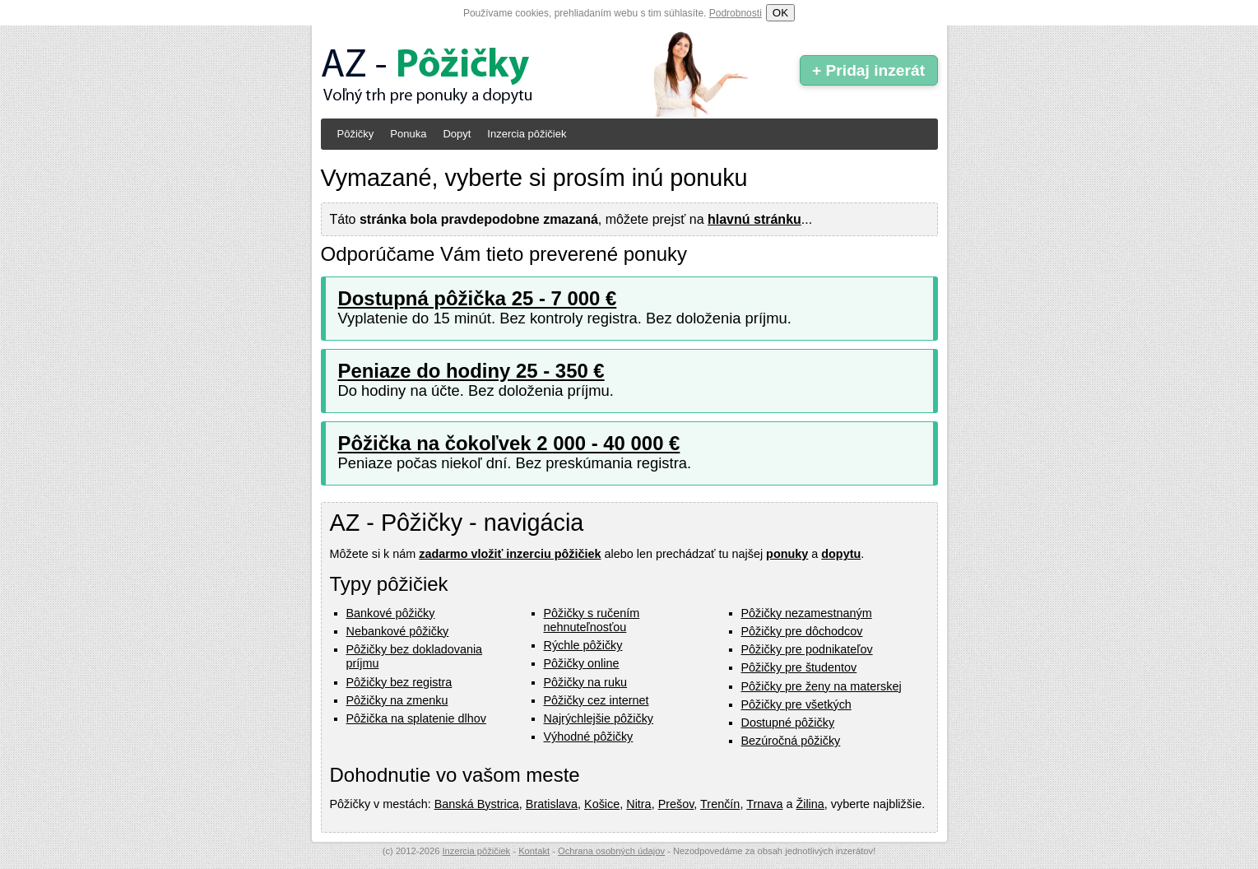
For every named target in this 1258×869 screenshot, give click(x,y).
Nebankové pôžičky (397, 631)
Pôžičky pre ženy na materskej (821, 686)
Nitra (638, 804)
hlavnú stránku (754, 219)
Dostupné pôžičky (788, 722)
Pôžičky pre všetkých (796, 704)
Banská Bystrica (476, 804)
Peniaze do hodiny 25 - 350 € (471, 371)
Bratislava (552, 804)
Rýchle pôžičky (583, 645)
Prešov (676, 804)
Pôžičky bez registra (399, 682)
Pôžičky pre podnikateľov (807, 649)
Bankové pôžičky (390, 613)
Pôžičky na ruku (586, 682)
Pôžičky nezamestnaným (806, 613)
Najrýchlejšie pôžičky (599, 718)
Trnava (764, 804)
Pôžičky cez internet (596, 700)
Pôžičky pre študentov (799, 667)
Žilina (810, 804)
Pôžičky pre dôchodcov (802, 631)
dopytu (841, 553)
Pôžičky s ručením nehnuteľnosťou (592, 620)
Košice (602, 804)
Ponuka (408, 134)
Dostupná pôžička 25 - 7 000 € (477, 298)
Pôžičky (355, 134)
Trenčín (720, 804)
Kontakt (534, 851)
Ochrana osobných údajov (611, 851)
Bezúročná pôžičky (791, 740)
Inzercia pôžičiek (526, 134)
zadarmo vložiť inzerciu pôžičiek (510, 553)
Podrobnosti (735, 13)
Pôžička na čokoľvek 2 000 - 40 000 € (509, 443)
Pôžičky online (582, 663)
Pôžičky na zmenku (397, 700)
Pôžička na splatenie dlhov (416, 718)
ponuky (787, 553)
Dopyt (457, 134)
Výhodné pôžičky (589, 736)
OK (780, 13)
